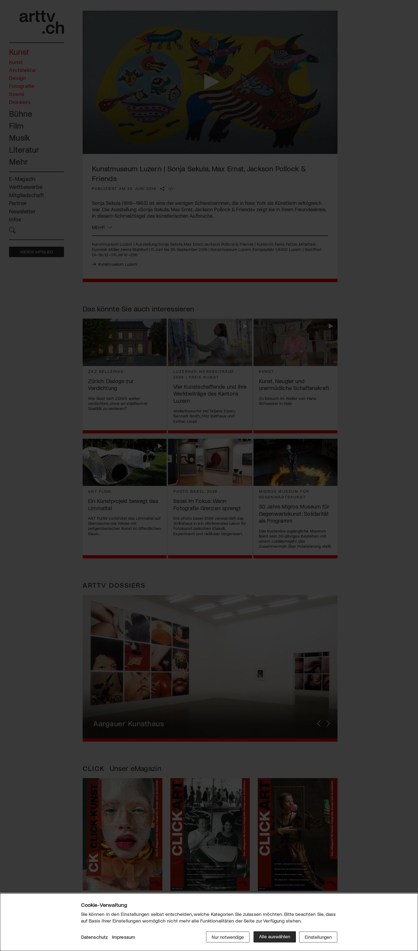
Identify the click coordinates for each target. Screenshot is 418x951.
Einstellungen (318, 937)
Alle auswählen (272, 937)
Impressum (123, 937)
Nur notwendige (225, 937)
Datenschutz (94, 937)
